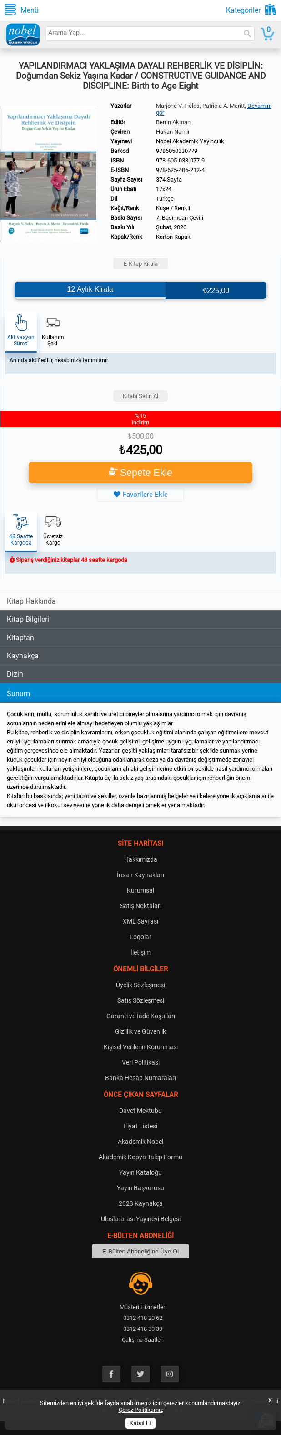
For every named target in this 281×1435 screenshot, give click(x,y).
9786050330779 (176, 150)
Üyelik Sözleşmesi (140, 985)
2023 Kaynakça (141, 1203)
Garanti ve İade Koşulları (140, 1016)
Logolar (140, 936)
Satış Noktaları (140, 906)
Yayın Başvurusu (140, 1188)
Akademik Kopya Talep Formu (140, 1157)
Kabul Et (140, 1423)
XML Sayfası (140, 921)
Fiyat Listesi (140, 1126)
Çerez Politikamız (141, 1409)
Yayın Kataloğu (140, 1172)
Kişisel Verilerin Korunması (141, 1047)
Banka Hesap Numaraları (140, 1077)
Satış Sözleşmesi (140, 1000)
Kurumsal (140, 890)
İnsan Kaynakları (140, 875)
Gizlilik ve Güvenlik (140, 1031)
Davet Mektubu (140, 1110)
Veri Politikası (141, 1062)
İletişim (140, 952)
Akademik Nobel (140, 1141)
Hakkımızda (140, 859)
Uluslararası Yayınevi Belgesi (141, 1219)
